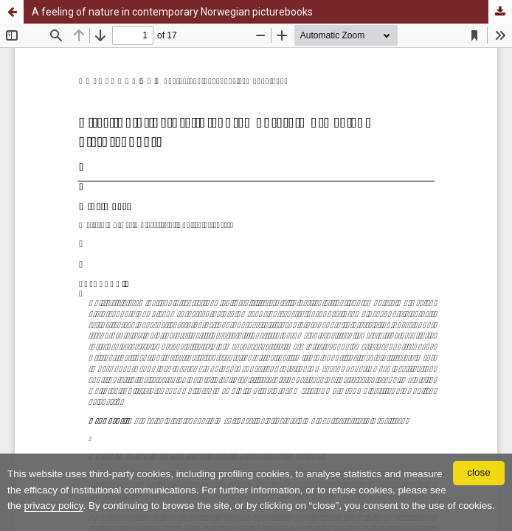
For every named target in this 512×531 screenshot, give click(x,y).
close (479, 472)
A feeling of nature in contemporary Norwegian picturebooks (172, 12)
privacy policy (53, 505)
